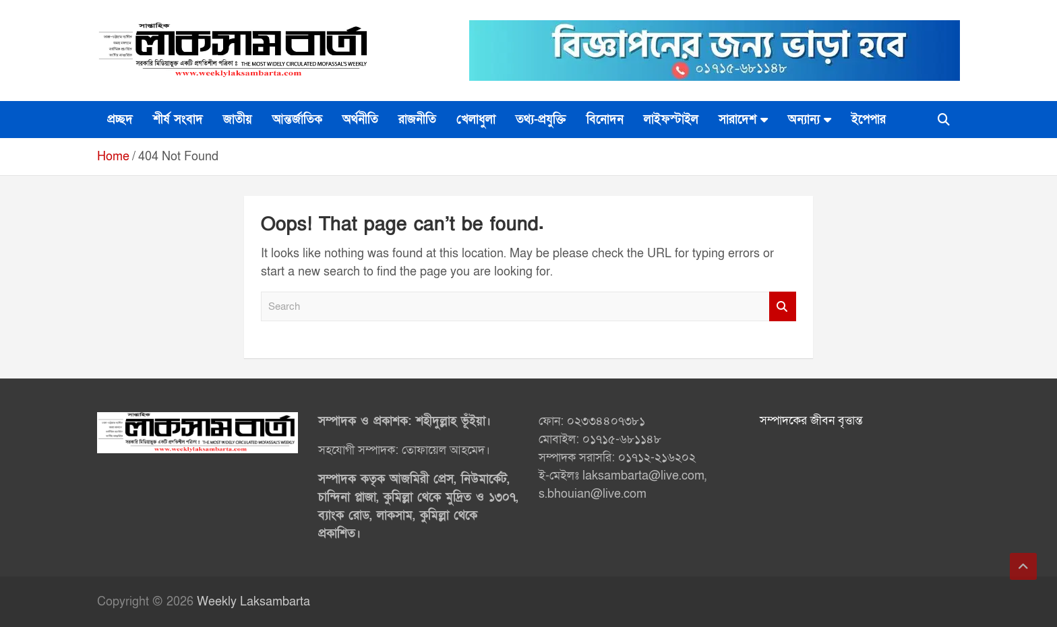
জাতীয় (237, 119)
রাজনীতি (417, 119)
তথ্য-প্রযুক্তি (541, 119)
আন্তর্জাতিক (297, 119)
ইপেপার (868, 119)
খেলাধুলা (475, 119)
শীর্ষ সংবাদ (178, 119)
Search (782, 307)
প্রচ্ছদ (120, 119)
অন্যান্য (804, 119)
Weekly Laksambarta (253, 601)
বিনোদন (605, 119)
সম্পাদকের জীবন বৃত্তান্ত (811, 420)
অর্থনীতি (360, 119)
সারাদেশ (737, 119)
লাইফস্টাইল (671, 119)
